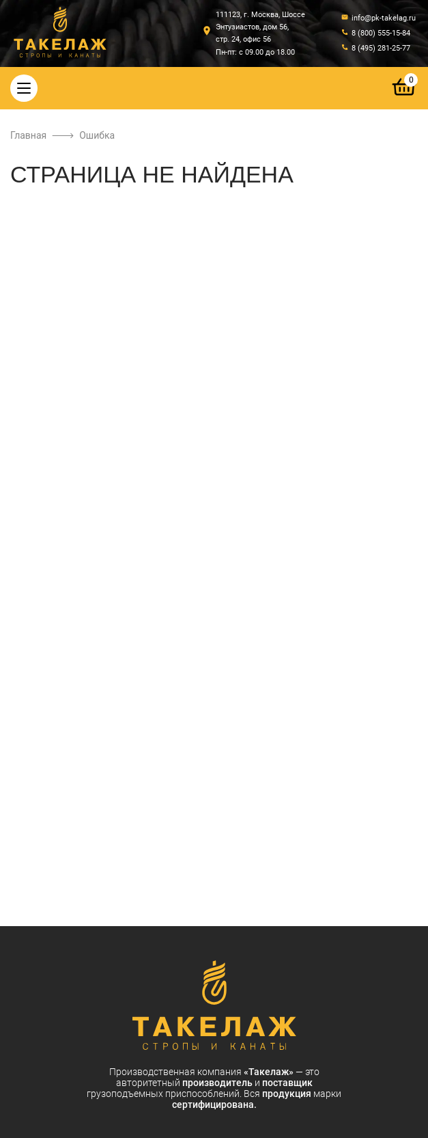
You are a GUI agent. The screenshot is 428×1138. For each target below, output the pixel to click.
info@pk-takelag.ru (384, 18)
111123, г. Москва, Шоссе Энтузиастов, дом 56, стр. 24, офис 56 (260, 27)
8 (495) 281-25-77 (381, 48)
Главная (28, 135)
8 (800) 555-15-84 (381, 33)
